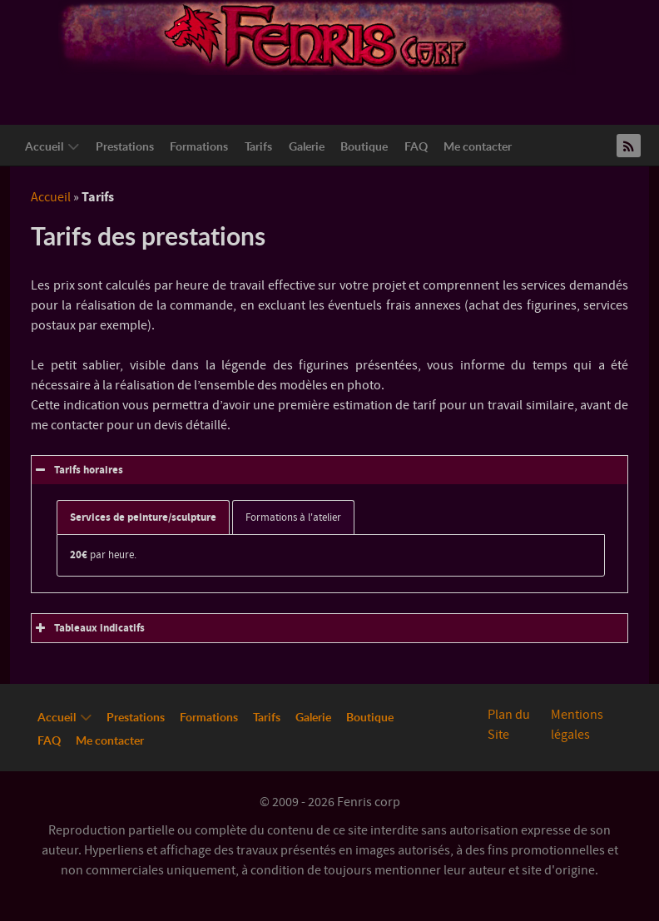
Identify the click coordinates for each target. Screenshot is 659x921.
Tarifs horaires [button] (77, 470)
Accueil (51, 197)
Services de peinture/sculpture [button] (143, 517)
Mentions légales (577, 724)
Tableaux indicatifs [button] (88, 628)
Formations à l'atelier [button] (293, 517)
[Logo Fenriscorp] (317, 36)
